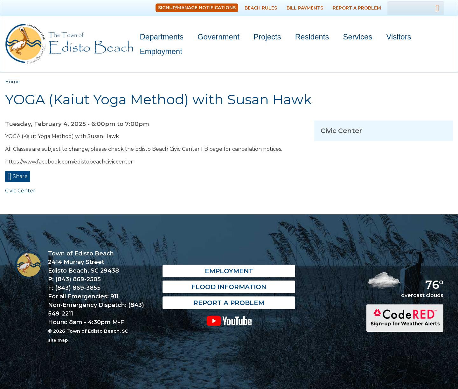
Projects (267, 36)
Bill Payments (305, 8)
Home (12, 82)
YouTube (229, 321)
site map (58, 340)
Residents (309, 38)
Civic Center (20, 191)
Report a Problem (357, 8)
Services (354, 38)
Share (19, 176)
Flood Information (228, 287)
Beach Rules (261, 8)
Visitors (395, 38)
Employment (161, 51)
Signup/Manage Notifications (197, 7)
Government (216, 38)
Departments (159, 38)
